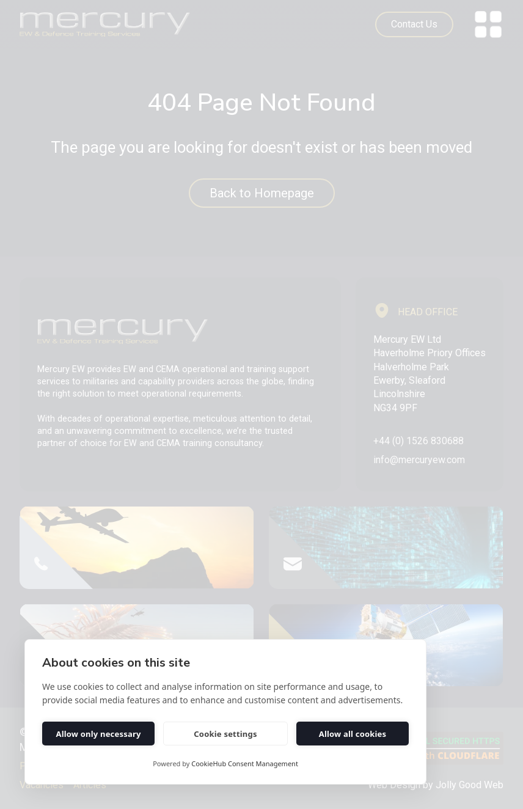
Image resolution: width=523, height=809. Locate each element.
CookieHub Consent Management (244, 763)
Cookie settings (225, 733)
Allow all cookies (353, 733)
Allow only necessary (98, 733)
